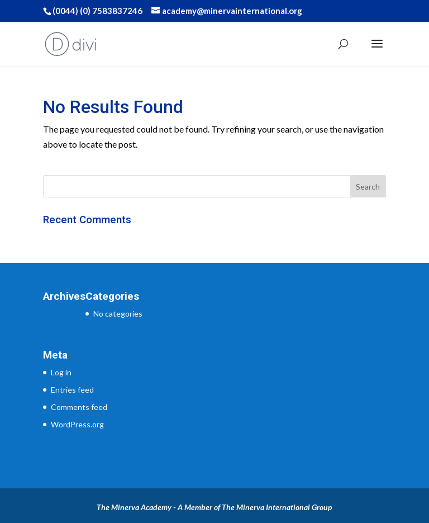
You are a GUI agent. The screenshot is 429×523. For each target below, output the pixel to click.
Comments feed (79, 407)
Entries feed (72, 389)
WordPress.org (77, 424)
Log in (61, 372)
